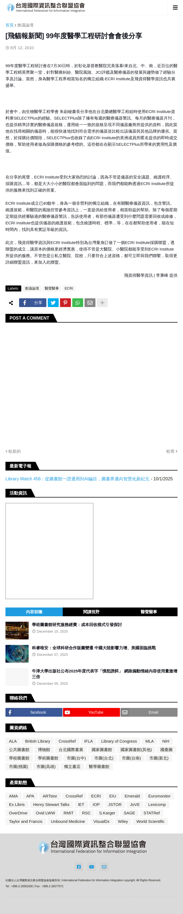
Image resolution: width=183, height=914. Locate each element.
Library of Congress (119, 741)
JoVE (135, 804)
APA (30, 796)
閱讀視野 (91, 611)
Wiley (123, 821)
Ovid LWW (45, 813)
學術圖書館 (48, 758)
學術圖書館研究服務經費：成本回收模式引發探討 (77, 624)
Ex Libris (17, 804)
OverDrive (18, 813)
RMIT (69, 813)
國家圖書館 (102, 749)
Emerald (132, 796)
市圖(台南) (131, 758)
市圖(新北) (159, 758)
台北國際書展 (71, 749)
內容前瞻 (34, 611)
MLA (149, 741)
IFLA (88, 741)
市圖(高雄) (46, 766)
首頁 (9, 25)
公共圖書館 (19, 749)
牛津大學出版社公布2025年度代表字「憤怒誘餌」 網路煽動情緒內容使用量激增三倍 (104, 674)
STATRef (151, 813)
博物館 (44, 749)
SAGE (129, 813)
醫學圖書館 (99, 766)
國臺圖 (166, 749)
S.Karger (107, 813)
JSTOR (115, 804)
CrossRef (67, 741)
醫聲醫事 (52, 288)
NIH (165, 741)
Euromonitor (159, 796)
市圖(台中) (76, 758)
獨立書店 (72, 766)
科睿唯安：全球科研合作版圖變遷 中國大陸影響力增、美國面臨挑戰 (94, 647)
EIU (112, 796)
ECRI (69, 288)
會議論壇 (25, 25)
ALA (13, 741)
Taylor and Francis (26, 821)
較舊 (170, 451)
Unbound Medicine (68, 821)
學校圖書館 (19, 758)
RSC (86, 813)
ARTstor (50, 796)
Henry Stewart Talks (51, 804)
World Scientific (150, 821)
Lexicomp (157, 804)
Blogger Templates (119, 904)
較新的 (14, 451)
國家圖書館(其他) (136, 749)
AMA (13, 796)
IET (81, 804)
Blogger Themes (86, 903)
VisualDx (102, 821)
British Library (37, 741)
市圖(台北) (103, 758)
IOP (96, 804)
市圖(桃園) (18, 766)
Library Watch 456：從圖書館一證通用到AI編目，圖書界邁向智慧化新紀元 (77, 479)
